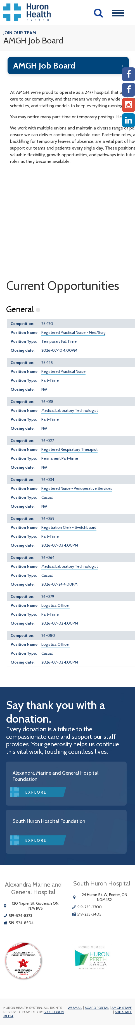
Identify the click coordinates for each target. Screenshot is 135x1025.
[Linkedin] (128, 120)
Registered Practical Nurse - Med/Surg (73, 332)
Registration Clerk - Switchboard (68, 527)
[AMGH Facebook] (128, 74)
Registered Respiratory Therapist (69, 449)
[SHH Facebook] (128, 90)
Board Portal (97, 1008)
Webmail (75, 1008)
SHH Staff (123, 1012)
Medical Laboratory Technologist (69, 410)
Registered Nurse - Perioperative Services (76, 488)
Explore (36, 792)
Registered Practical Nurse (63, 371)
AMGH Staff (122, 1008)
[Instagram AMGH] (128, 105)
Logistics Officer (55, 605)
